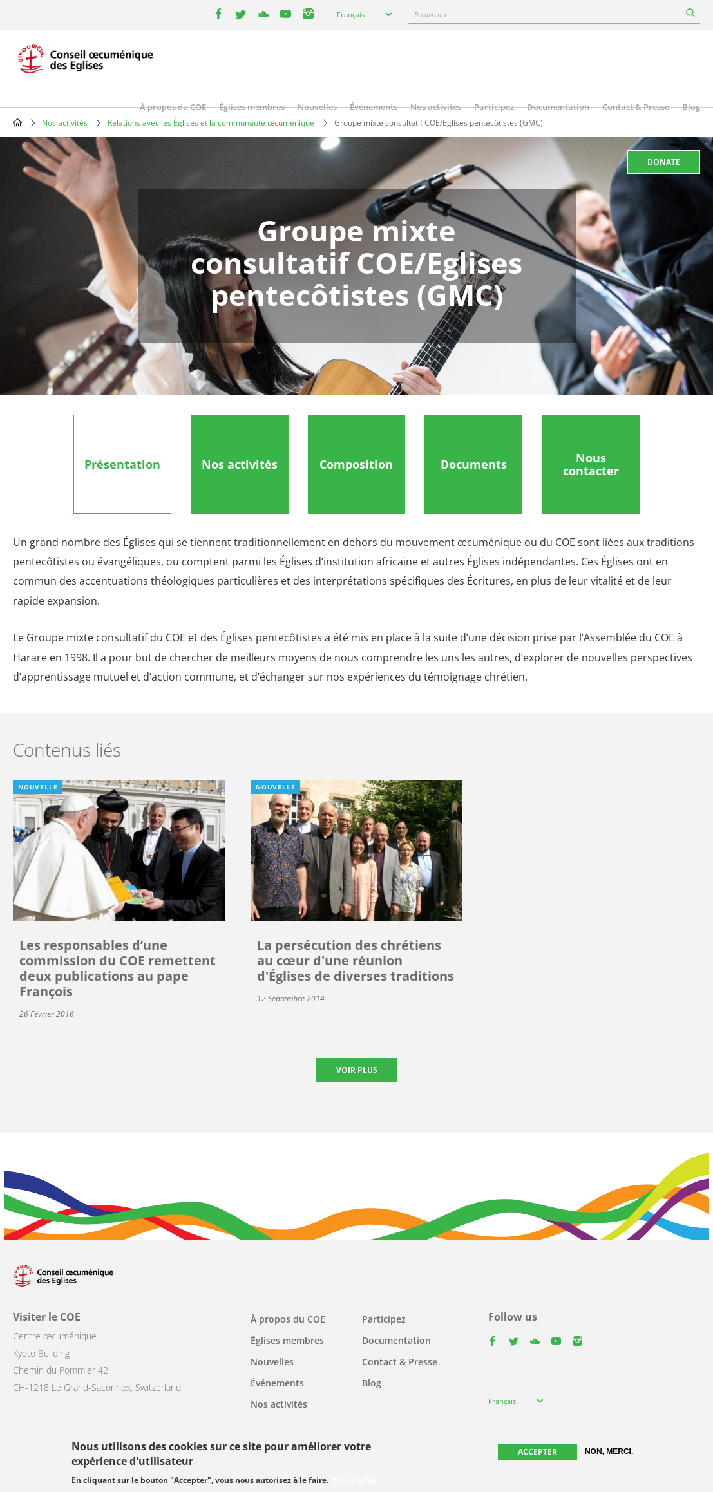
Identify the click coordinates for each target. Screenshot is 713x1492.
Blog (691, 107)
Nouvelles (317, 107)
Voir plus (356, 1069)
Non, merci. (609, 1452)
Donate (663, 161)
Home (17, 122)
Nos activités (435, 107)
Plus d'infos (353, 1481)
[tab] (122, 464)
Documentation (558, 107)
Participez (494, 107)
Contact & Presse (635, 107)
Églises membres (252, 107)
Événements (373, 107)
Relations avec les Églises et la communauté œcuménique (211, 122)
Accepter (537, 1452)
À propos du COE (173, 107)
